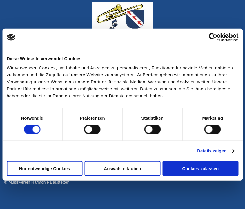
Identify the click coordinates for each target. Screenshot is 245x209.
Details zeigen (211, 150)
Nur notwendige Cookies (44, 168)
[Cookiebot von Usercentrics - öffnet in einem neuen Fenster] (213, 37)
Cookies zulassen (200, 168)
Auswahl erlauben (122, 168)
